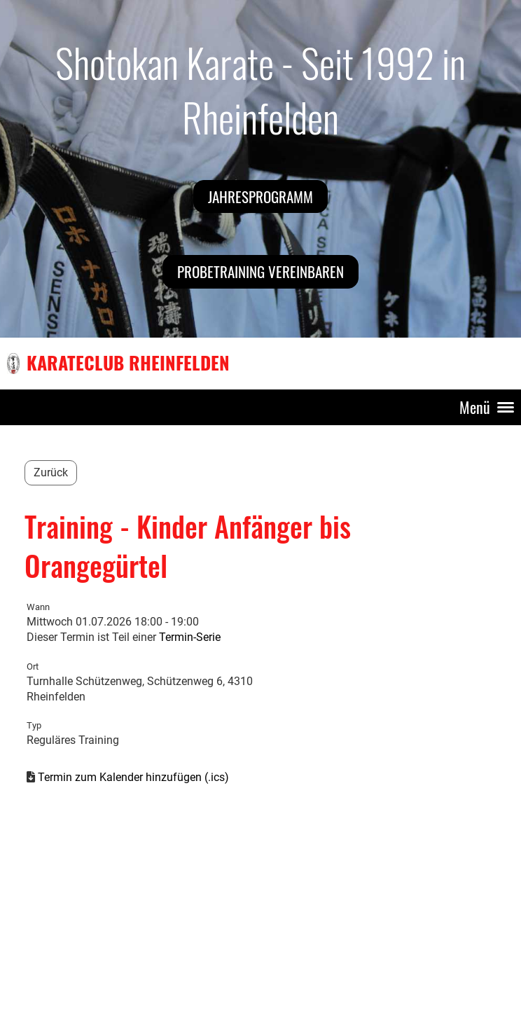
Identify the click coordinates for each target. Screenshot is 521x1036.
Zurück (51, 472)
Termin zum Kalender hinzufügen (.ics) (133, 777)
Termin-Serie (190, 637)
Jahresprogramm (260, 196)
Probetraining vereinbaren (260, 271)
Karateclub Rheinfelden (128, 362)
